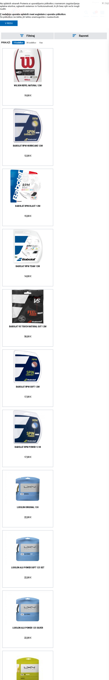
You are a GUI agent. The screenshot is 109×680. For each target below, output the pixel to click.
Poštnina (58, 584)
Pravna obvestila (61, 610)
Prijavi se (10, 583)
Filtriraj (27, 36)
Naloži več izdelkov (54, 539)
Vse (41, 42)
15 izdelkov (18, 42)
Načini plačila (60, 603)
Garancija (58, 592)
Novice (6, 654)
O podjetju (7, 628)
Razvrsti (80, 36)
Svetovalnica (8, 658)
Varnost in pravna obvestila (69, 675)
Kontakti (7, 635)
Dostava (58, 581)
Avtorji (104, 678)
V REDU (9, 23)
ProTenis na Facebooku (19, 592)
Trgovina (7, 632)
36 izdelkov (31, 42)
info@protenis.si (69, 661)
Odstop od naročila (62, 599)
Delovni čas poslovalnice (14, 639)
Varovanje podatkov (63, 607)
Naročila (58, 588)
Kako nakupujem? (62, 577)
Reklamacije (59, 595)
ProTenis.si (59, 669)
